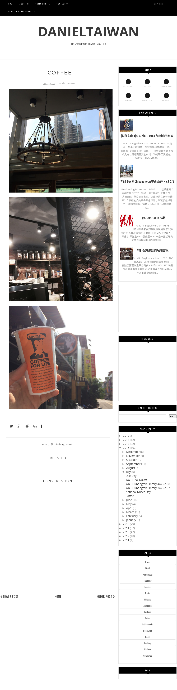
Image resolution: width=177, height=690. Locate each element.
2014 (126, 528)
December (133, 452)
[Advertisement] (63, 581)
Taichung (59, 444)
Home (58, 596)
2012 (126, 536)
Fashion (147, 612)
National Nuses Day (138, 492)
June (129, 500)
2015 (126, 524)
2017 (126, 444)
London (148, 587)
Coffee (129, 496)
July (128, 472)
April (129, 508)
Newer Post (10, 596)
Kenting (147, 643)
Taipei (147, 618)
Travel (69, 444)
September (133, 464)
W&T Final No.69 (136, 480)
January (131, 520)
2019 (126, 436)
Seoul (147, 637)
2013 (126, 532)
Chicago (147, 599)
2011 (126, 540)
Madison (147, 649)
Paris (147, 593)
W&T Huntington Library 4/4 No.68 (147, 484)
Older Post (106, 596)
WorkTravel (147, 574)
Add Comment (67, 83)
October (131, 460)
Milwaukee (147, 655)
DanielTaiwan (88, 31)
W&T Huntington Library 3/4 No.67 (147, 488)
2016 (126, 448)
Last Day (130, 476)
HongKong (147, 630)
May (129, 504)
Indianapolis (147, 624)
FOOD (45, 444)
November (133, 456)
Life (52, 444)
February (132, 516)
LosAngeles (147, 605)
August (131, 468)
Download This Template (21, 11)
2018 (126, 440)
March (130, 512)
